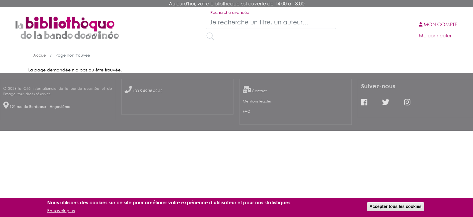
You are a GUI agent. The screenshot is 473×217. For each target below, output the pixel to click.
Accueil (40, 55)
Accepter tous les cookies (395, 207)
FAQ (246, 111)
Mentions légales (257, 101)
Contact (259, 91)
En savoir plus (61, 211)
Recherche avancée (229, 12)
